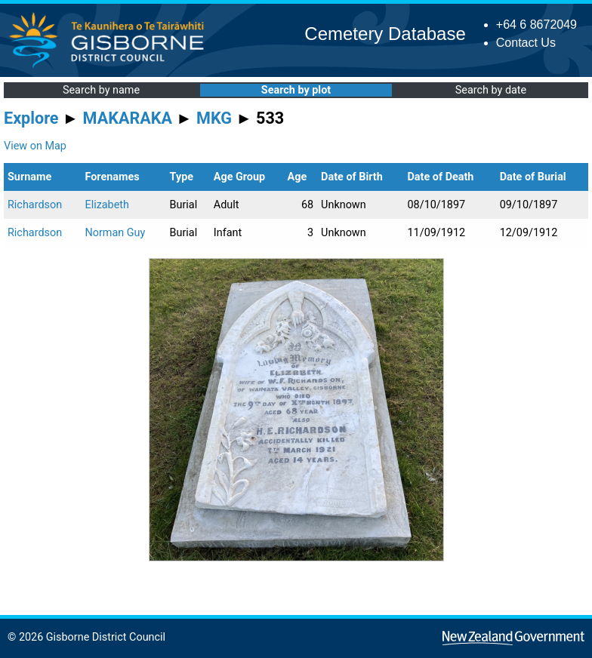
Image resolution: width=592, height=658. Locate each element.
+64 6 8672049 (536, 24)
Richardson (35, 204)
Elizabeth (107, 204)
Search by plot (296, 90)
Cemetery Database (384, 33)
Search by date (490, 90)
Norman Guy (115, 232)
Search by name (101, 90)
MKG (214, 118)
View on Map (35, 146)
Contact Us (526, 42)
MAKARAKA (127, 118)
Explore (31, 118)
